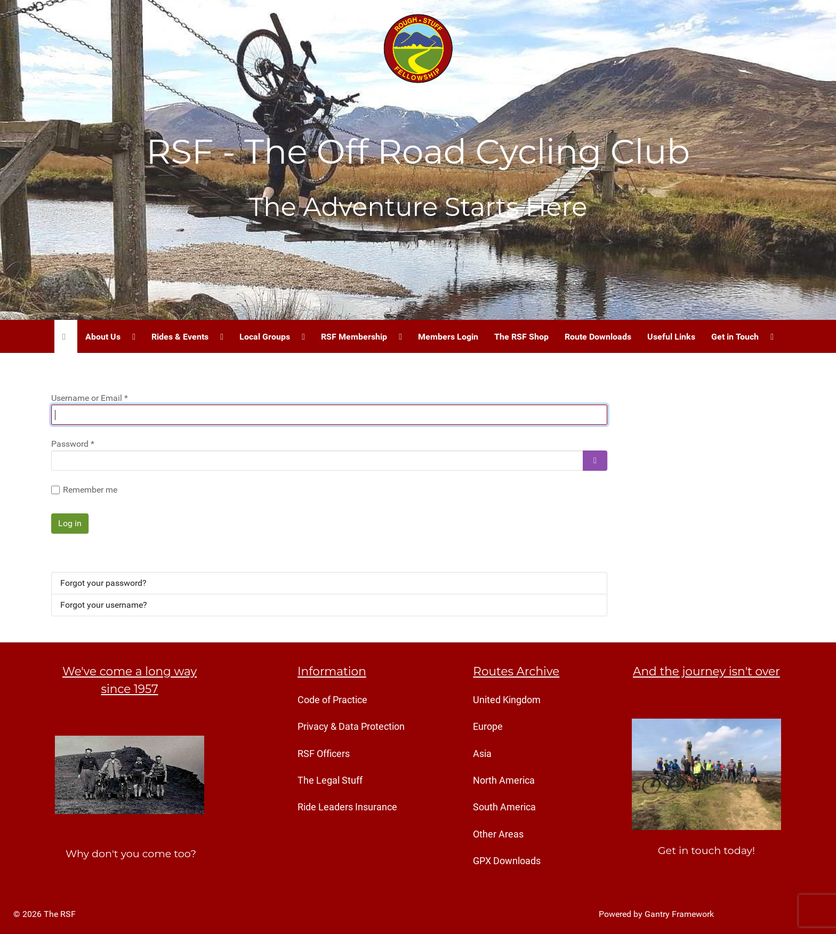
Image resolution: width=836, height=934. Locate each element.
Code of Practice (332, 700)
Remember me (90, 490)
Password (72, 444)
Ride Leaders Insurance (347, 807)
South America (504, 807)
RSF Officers (324, 753)
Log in (70, 523)
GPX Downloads (507, 861)
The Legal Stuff (330, 780)
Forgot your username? (103, 605)
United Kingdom (507, 700)
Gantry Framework (679, 914)
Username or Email (89, 398)
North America (504, 780)
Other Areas (498, 834)
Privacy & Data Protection (351, 726)
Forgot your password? (103, 583)
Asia (482, 753)
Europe (488, 726)
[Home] (65, 336)
